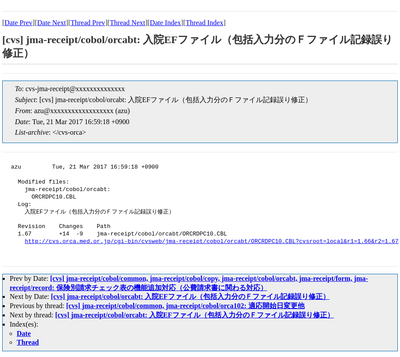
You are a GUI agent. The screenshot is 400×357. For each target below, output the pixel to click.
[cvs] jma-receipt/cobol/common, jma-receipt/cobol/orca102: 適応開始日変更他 (185, 305)
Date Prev (18, 22)
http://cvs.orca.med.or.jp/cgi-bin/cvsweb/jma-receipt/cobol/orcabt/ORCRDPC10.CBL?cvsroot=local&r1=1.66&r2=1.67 (211, 242)
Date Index (165, 22)
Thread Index (204, 22)
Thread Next (127, 22)
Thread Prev (87, 22)
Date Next (51, 22)
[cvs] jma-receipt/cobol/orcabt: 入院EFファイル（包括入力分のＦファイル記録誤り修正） (190, 296)
